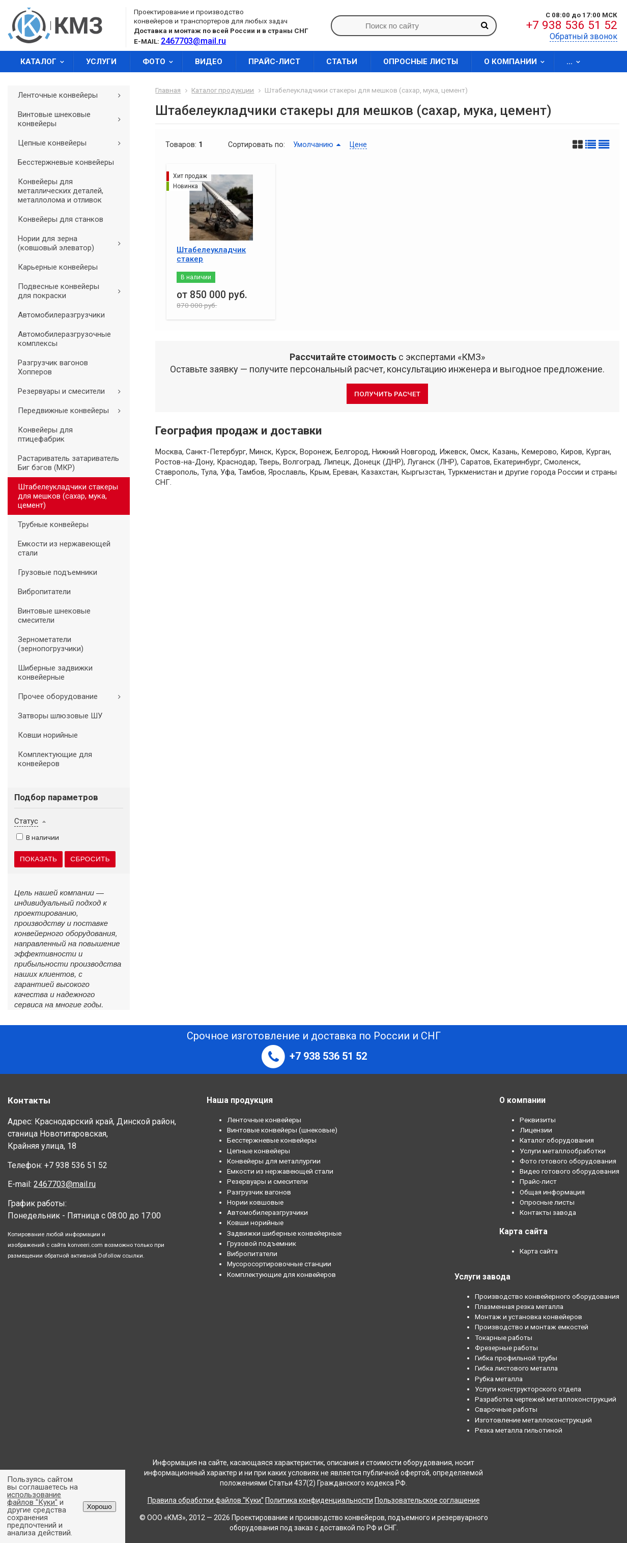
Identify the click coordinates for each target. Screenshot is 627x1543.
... (576, 61)
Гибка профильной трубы (516, 1358)
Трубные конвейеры (53, 524)
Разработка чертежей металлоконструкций (545, 1399)
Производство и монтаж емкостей (531, 1327)
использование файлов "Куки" (34, 1498)
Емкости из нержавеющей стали (64, 548)
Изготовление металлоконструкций (533, 1420)
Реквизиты (538, 1120)
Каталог (45, 61)
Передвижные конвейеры (73, 410)
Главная (168, 90)
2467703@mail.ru (65, 1184)
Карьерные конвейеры (58, 267)
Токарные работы (503, 1337)
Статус (26, 821)
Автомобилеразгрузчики (61, 314)
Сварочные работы (506, 1409)
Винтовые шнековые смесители (54, 615)
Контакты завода (548, 1212)
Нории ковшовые (255, 1202)
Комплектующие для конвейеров (55, 759)
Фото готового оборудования (568, 1161)
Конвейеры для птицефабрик (45, 434)
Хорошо (99, 1506)
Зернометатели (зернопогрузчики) (50, 644)
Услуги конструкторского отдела (528, 1389)
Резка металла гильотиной (518, 1430)
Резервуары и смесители (73, 391)
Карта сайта (539, 1251)
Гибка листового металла (516, 1368)
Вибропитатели (44, 591)
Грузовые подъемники (57, 572)
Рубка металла (499, 1379)
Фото (161, 61)
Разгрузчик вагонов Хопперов (53, 367)
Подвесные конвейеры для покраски (73, 291)
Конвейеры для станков (60, 219)
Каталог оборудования (557, 1140)
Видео (208, 61)
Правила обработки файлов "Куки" (206, 1500)
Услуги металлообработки (563, 1151)
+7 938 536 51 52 (571, 25)
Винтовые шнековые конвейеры (73, 119)
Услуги (101, 61)
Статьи (341, 61)
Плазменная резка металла (519, 1306)
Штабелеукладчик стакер (211, 254)
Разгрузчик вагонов (259, 1192)
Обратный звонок (583, 36)
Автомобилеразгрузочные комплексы (64, 339)
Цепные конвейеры (73, 143)
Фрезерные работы (506, 1348)
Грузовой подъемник (261, 1243)
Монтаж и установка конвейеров (528, 1317)
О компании (517, 61)
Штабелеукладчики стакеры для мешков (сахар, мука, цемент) (68, 496)
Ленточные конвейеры (73, 95)
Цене (358, 144)
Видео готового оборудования (569, 1171)
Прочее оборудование (73, 696)
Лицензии (536, 1130)
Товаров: (180, 144)
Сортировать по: (256, 144)
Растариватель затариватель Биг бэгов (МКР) (68, 463)
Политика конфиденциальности (319, 1500)
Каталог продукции (222, 90)
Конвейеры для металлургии (274, 1161)
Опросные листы (420, 61)
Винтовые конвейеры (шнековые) (282, 1130)
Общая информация (552, 1192)
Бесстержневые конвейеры (66, 162)
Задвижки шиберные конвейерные (284, 1233)
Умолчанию (313, 144)
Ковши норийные (48, 735)
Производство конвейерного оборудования (547, 1296)
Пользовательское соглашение (427, 1500)
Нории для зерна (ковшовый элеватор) (73, 243)
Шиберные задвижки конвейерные (55, 672)
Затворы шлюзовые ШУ (60, 715)
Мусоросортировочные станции (279, 1264)
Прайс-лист (274, 61)
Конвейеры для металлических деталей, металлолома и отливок (60, 191)
